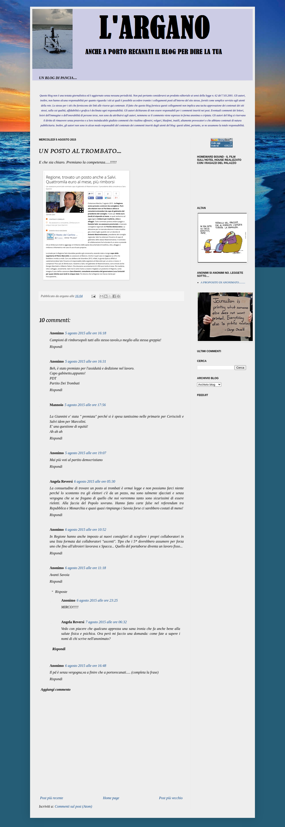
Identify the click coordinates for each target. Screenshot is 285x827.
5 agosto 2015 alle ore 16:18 (85, 333)
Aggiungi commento (56, 689)
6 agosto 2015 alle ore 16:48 (85, 666)
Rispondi (56, 347)
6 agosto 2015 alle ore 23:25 (97, 600)
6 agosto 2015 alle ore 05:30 (94, 481)
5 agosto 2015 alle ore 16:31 (85, 361)
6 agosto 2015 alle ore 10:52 (85, 529)
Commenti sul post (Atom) (73, 806)
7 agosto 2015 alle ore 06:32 (106, 622)
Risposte (61, 592)
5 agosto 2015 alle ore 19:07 (85, 453)
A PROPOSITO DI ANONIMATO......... (223, 282)
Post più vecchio (171, 798)
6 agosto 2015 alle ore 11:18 (85, 568)
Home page (111, 798)
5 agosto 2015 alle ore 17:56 (85, 405)
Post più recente (51, 798)
